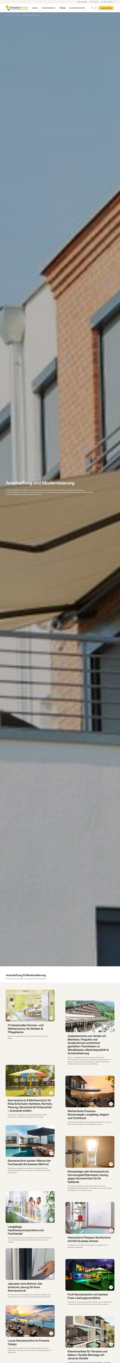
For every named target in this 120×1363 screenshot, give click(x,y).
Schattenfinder (10, 15)
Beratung (62, 8)
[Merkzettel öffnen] (97, 8)
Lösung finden (106, 8)
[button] (92, 8)
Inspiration (35, 8)
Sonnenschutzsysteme (75, 8)
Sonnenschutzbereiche (48, 8)
